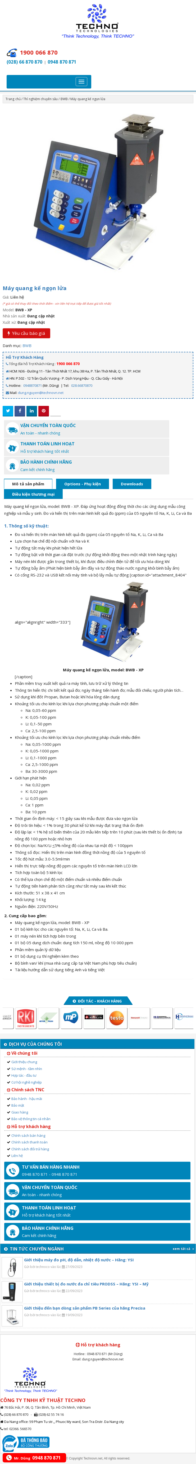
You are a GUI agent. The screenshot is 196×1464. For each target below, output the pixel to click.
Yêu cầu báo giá (26, 333)
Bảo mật (17, 1105)
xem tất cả (183, 1248)
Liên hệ (17, 1155)
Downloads (132, 483)
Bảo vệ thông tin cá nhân (31, 1118)
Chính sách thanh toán (29, 1142)
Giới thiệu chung (24, 1061)
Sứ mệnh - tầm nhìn (26, 1068)
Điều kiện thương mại (33, 494)
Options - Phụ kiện (82, 483)
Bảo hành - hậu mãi (26, 1098)
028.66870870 (81, 385)
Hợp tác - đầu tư (24, 1075)
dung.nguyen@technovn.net (40, 392)
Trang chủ (13, 99)
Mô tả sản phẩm (28, 483)
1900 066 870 (68, 363)
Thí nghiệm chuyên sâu (40, 99)
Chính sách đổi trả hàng (30, 1149)
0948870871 (32, 385)
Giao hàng (19, 1112)
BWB (64, 99)
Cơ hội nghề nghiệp (26, 1082)
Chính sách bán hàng (28, 1135)
